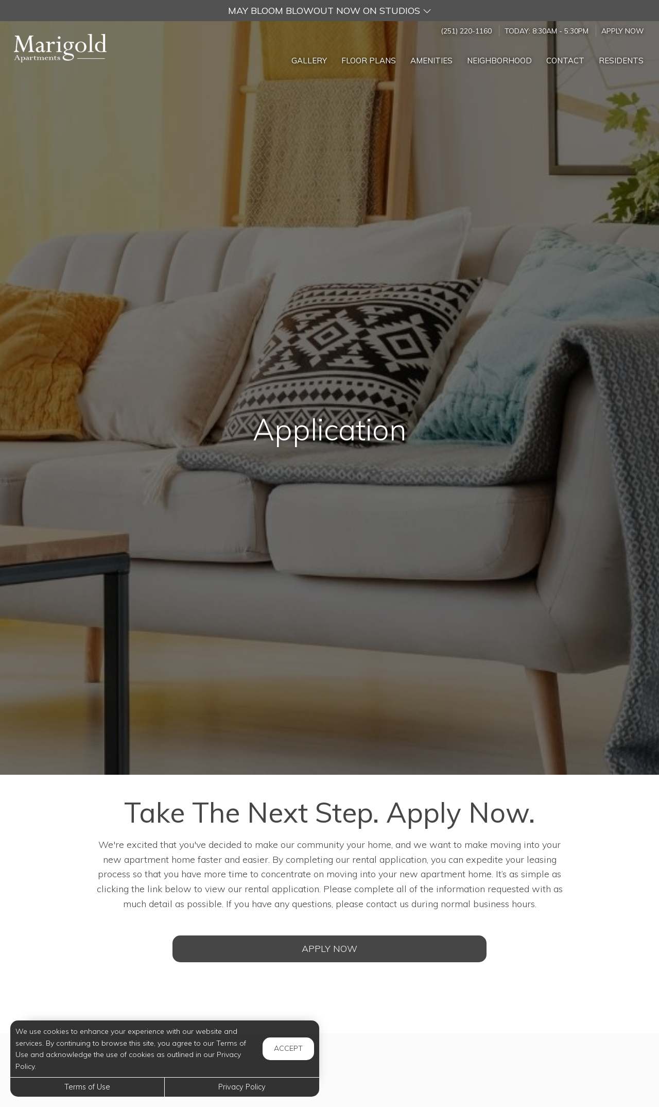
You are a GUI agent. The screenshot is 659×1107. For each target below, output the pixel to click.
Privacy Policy (242, 1087)
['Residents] (621, 58)
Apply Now (622, 30)
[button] (329, 10)
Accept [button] (288, 1048)
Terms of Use (87, 1087)
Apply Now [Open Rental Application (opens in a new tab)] (329, 949)
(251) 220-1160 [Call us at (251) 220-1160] (466, 30)
